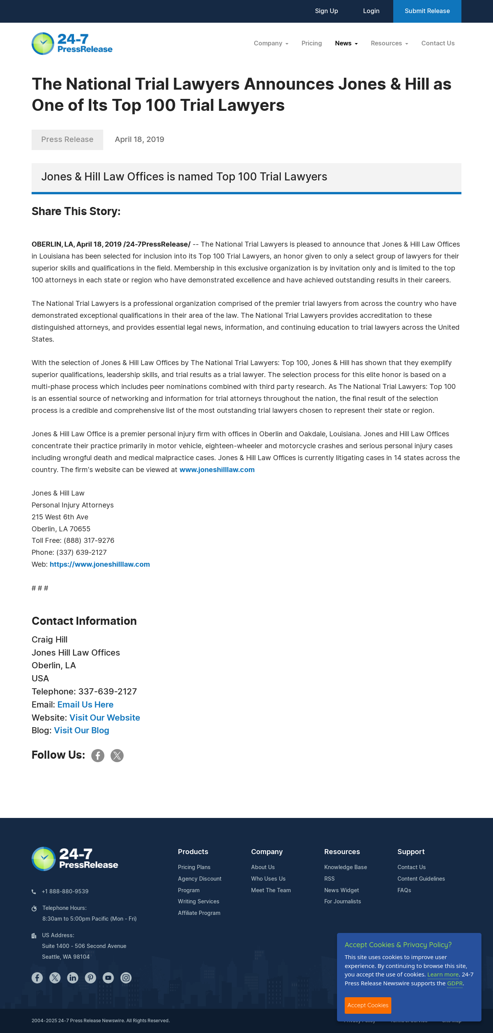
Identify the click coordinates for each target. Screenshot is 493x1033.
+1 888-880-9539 (65, 891)
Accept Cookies (368, 1005)
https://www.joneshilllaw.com (100, 564)
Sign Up (326, 11)
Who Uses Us (268, 879)
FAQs (404, 890)
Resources (342, 852)
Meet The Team (271, 890)
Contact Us (438, 43)
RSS (329, 879)
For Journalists (342, 902)
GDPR (455, 983)
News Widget (341, 890)
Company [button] (269, 43)
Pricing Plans (194, 867)
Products (193, 852)
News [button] (344, 43)
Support (411, 852)
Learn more (443, 974)
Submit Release (427, 11)
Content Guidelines (421, 879)
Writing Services (199, 902)
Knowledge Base (345, 867)
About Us (263, 867)
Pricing (312, 43)
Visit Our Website (104, 718)
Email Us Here (85, 705)
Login (371, 11)
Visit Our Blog (81, 730)
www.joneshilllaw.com (217, 470)
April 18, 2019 (139, 140)
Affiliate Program (199, 913)
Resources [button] (387, 43)
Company (267, 852)
